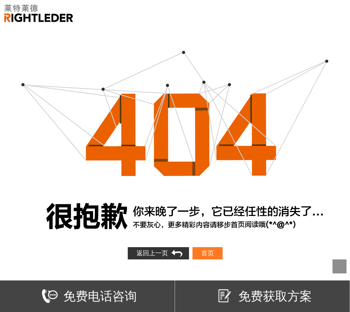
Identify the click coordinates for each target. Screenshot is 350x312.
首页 (207, 253)
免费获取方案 (264, 296)
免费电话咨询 (89, 296)
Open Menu (338, 13)
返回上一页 (152, 253)
